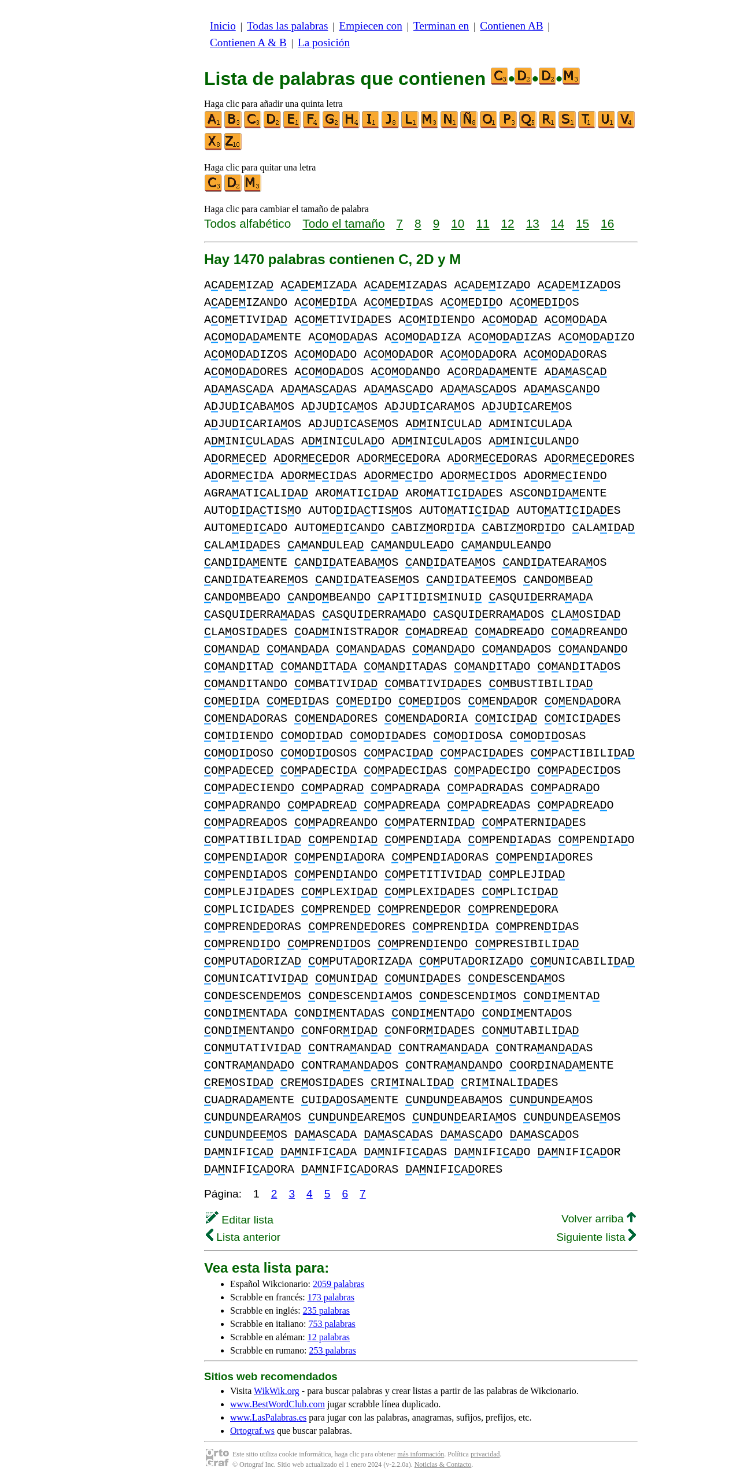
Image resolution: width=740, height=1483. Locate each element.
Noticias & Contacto (443, 1464)
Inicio (223, 26)
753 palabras (332, 1324)
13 (532, 223)
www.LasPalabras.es (268, 1417)
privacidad (485, 1454)
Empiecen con (370, 26)
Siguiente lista (596, 1237)
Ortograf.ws (252, 1431)
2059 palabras (338, 1284)
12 (508, 223)
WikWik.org (276, 1391)
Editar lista (239, 1220)
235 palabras (326, 1310)
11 (482, 223)
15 (582, 223)
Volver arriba (598, 1219)
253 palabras (332, 1350)
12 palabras (329, 1337)
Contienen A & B (248, 42)
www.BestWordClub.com (277, 1404)
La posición (324, 42)
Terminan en (441, 26)
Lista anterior (243, 1237)
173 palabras (331, 1297)
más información (420, 1454)
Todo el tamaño (343, 223)
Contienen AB (511, 26)
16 (607, 223)
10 (457, 223)
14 (557, 223)
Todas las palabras (287, 26)
